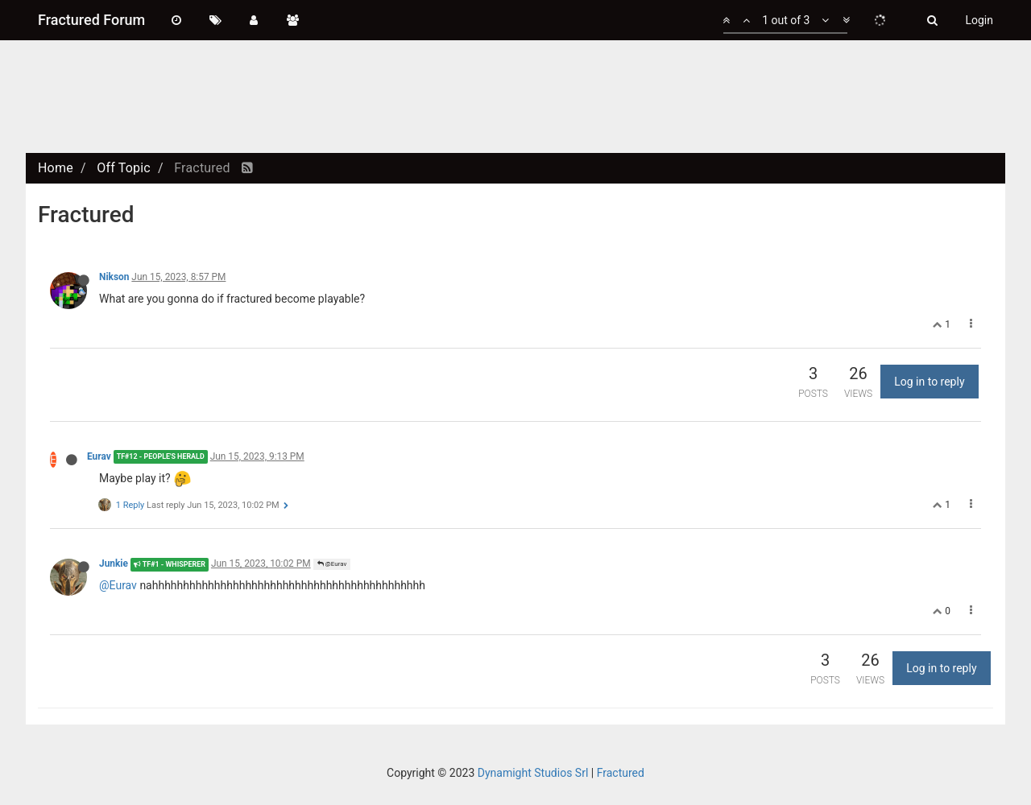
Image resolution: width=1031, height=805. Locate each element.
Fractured (620, 772)
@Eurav (332, 564)
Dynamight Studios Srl (533, 772)
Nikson (114, 277)
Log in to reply (929, 381)
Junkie (113, 563)
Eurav (99, 456)
